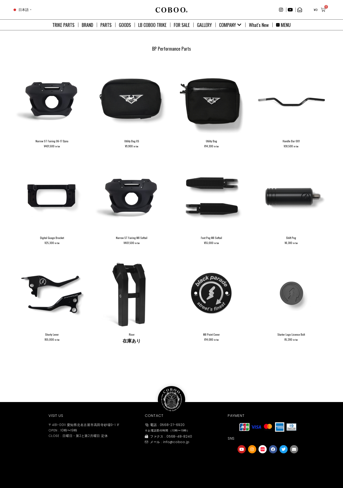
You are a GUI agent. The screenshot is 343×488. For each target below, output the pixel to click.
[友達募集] (268, 463)
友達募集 (267, 473)
